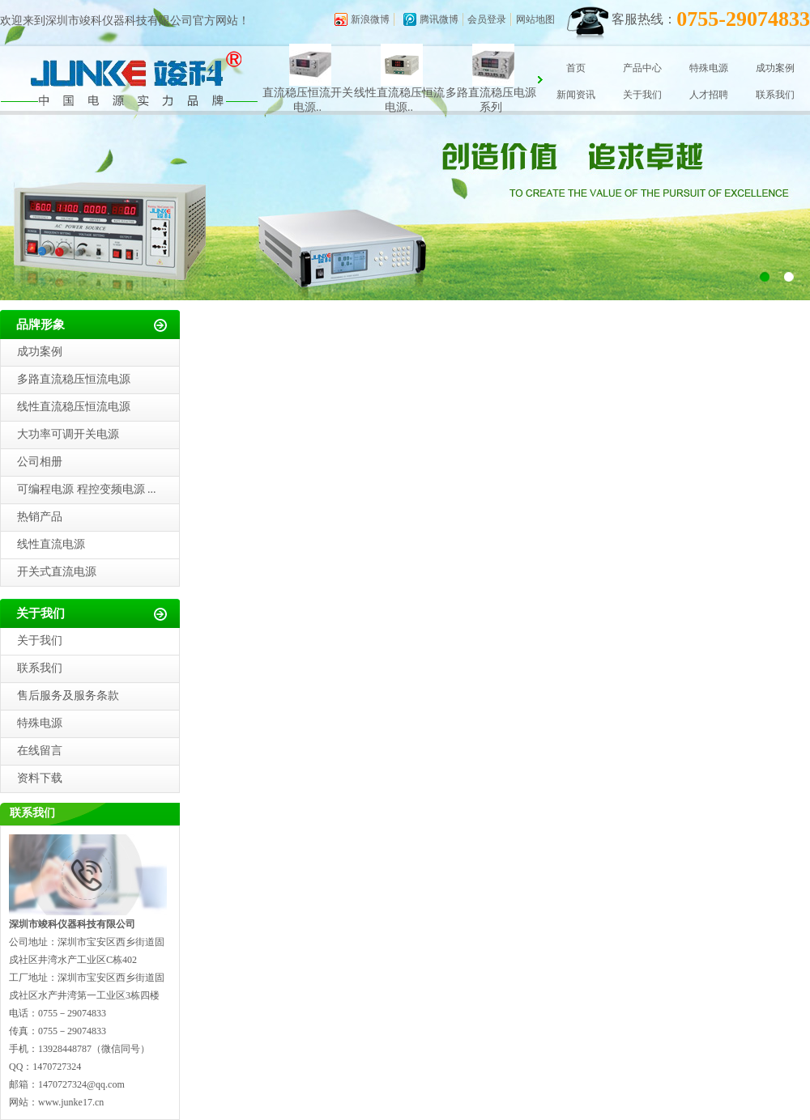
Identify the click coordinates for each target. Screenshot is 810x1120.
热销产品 (39, 517)
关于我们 (642, 94)
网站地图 (535, 19)
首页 (576, 68)
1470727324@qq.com (81, 1084)
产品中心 (642, 68)
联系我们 (775, 94)
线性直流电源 (51, 544)
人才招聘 (708, 94)
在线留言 (39, 751)
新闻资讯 (575, 94)
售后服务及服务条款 (68, 695)
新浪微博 (370, 19)
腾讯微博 (439, 19)
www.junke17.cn (71, 1102)
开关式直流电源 (56, 572)
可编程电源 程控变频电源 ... (86, 489)
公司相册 (39, 462)
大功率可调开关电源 (68, 434)
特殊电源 (708, 68)
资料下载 (39, 778)
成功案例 (775, 68)
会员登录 (486, 19)
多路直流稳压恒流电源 (73, 379)
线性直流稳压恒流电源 (73, 407)
